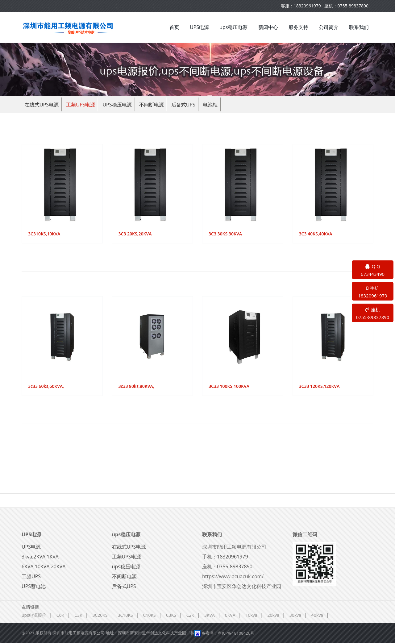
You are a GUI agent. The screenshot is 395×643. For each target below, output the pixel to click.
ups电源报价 (34, 615)
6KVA (230, 615)
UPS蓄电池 (34, 586)
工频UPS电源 (80, 104)
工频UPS (31, 576)
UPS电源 (199, 27)
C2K (190, 615)
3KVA (209, 615)
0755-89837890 (352, 6)
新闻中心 (268, 27)
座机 (372, 313)
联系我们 (359, 27)
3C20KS (100, 615)
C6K (60, 615)
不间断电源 (151, 104)
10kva (251, 615)
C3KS (171, 615)
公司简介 (329, 27)
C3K (78, 615)
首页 (174, 27)
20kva (273, 615)
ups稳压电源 (233, 27)
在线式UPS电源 (42, 104)
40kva (317, 615)
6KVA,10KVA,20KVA (43, 566)
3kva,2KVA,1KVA (40, 556)
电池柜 (210, 104)
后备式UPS (183, 104)
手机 (372, 292)
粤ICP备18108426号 (236, 633)
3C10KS (125, 615)
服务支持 (298, 27)
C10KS (149, 615)
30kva (295, 615)
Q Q (372, 270)
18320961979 (307, 6)
